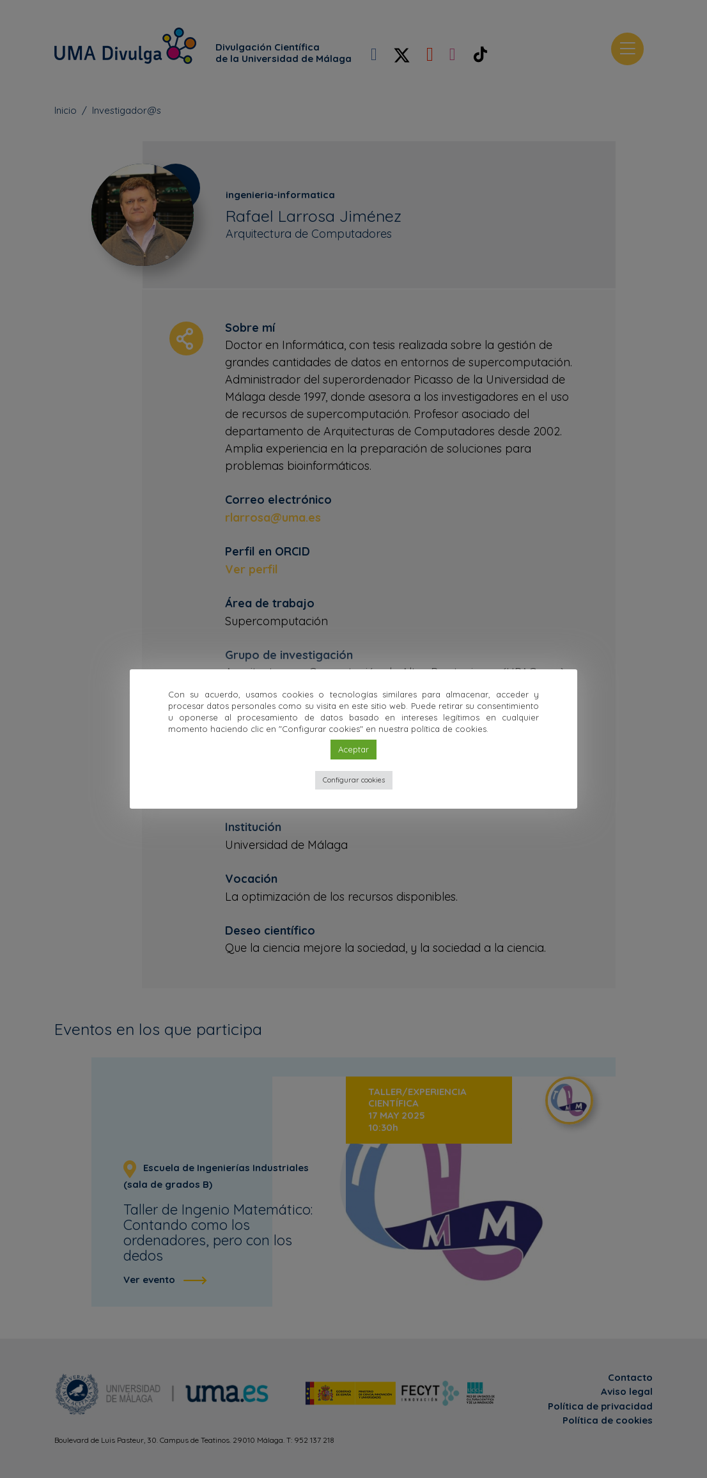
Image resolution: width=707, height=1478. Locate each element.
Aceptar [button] (353, 749)
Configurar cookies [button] (354, 779)
